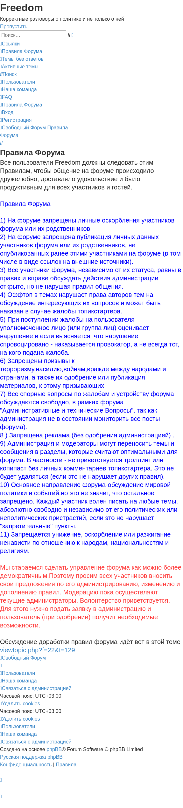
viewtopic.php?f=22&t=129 (37, 650)
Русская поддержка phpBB (31, 757)
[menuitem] (21, 51)
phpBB (54, 749)
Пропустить (13, 26)
